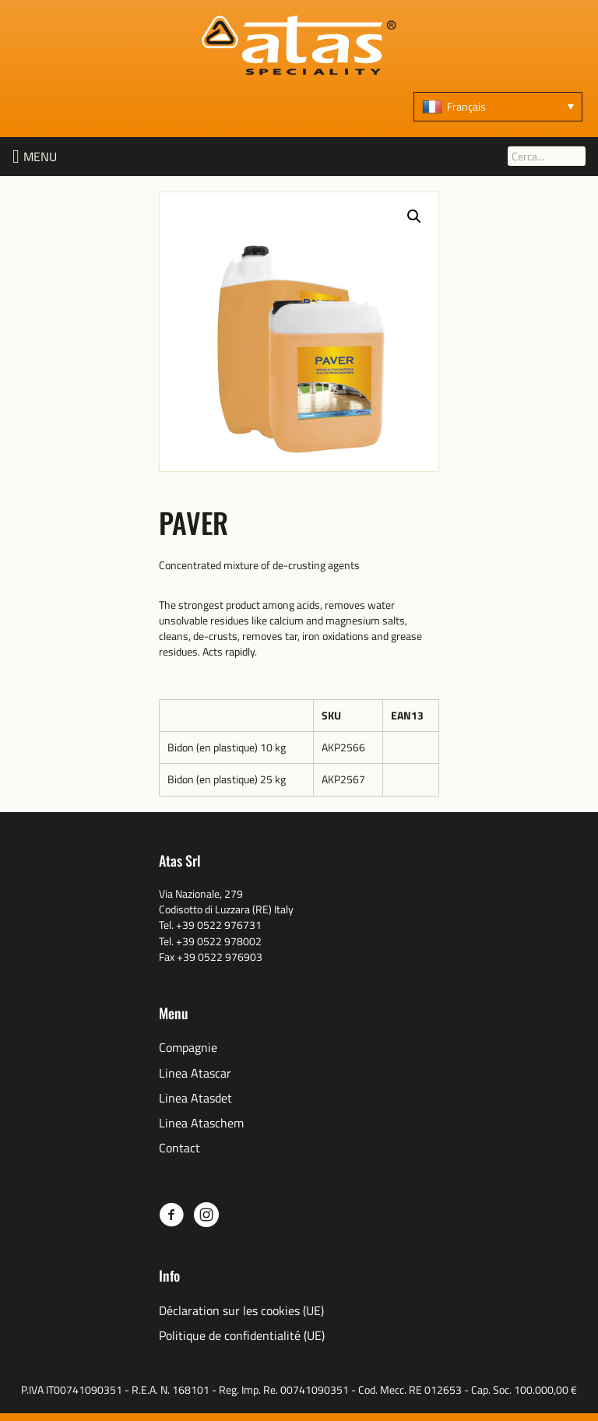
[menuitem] (497, 106)
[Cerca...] (547, 156)
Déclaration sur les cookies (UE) (241, 1311)
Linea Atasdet (195, 1098)
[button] (40, 156)
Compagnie (188, 1048)
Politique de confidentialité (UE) (242, 1336)
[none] (497, 106)
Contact (179, 1148)
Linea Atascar (195, 1073)
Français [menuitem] (466, 106)
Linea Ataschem (201, 1123)
